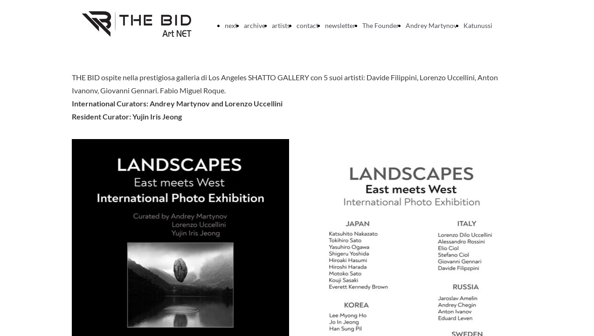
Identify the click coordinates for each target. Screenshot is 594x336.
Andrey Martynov (431, 25)
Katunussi (477, 25)
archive (254, 25)
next (231, 25)
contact (307, 25)
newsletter (340, 25)
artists (281, 25)
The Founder (380, 25)
